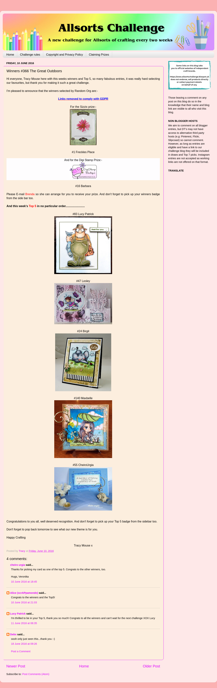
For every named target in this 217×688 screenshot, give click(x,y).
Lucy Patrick (18, 613)
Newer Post (15, 666)
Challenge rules (30, 54)
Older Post (151, 666)
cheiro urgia (17, 564)
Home (10, 54)
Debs (13, 634)
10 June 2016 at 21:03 (24, 602)
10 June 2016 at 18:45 (24, 581)
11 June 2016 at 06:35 (24, 623)
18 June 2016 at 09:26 (24, 643)
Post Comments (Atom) (35, 674)
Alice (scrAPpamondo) (24, 592)
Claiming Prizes (99, 54)
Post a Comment (20, 651)
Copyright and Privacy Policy (64, 54)
